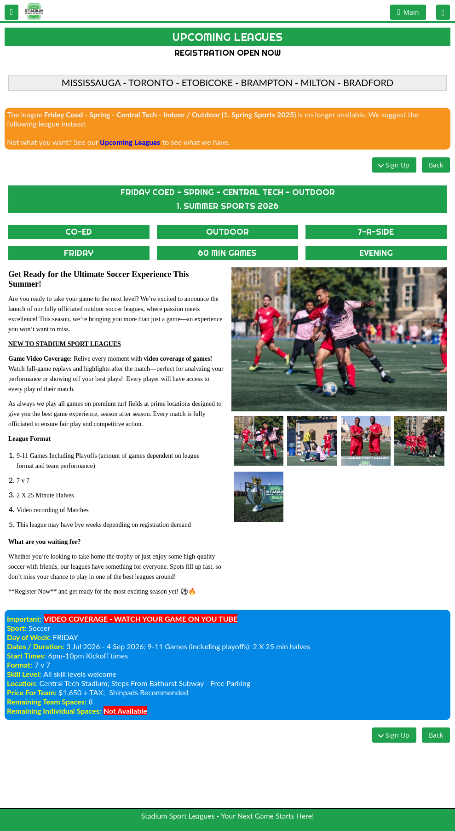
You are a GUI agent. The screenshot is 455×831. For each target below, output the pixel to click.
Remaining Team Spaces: (46, 701)
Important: (24, 618)
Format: (19, 664)
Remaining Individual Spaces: (54, 710)
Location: (22, 683)
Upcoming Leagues (130, 142)
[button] (11, 12)
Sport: (17, 627)
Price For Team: (32, 692)
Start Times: (26, 655)
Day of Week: (29, 637)
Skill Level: (24, 673)
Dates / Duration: (35, 646)
